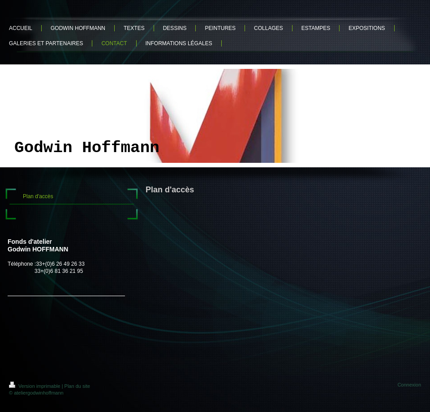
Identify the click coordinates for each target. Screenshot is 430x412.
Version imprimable (35, 386)
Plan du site (77, 386)
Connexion (409, 384)
